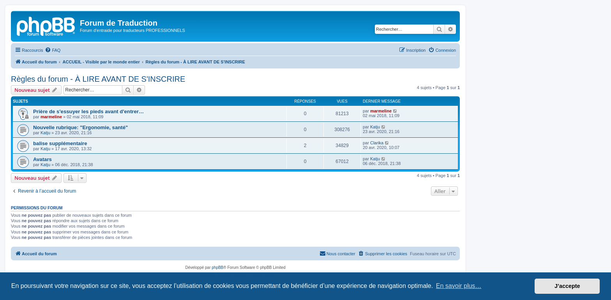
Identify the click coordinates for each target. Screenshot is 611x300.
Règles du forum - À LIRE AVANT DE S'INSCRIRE (98, 79)
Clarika (376, 142)
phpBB (217, 267)
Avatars (42, 159)
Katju (45, 132)
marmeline (51, 116)
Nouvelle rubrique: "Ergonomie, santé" (80, 127)
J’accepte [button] (567, 286)
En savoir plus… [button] (459, 285)
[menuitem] (52, 50)
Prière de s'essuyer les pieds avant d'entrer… (88, 111)
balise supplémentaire (60, 143)
